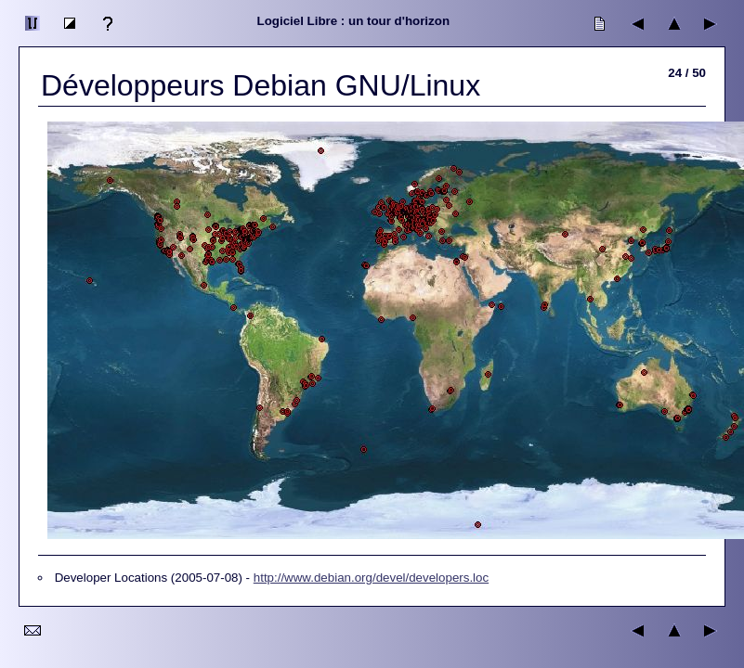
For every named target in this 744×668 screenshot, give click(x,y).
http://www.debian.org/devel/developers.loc (371, 577)
